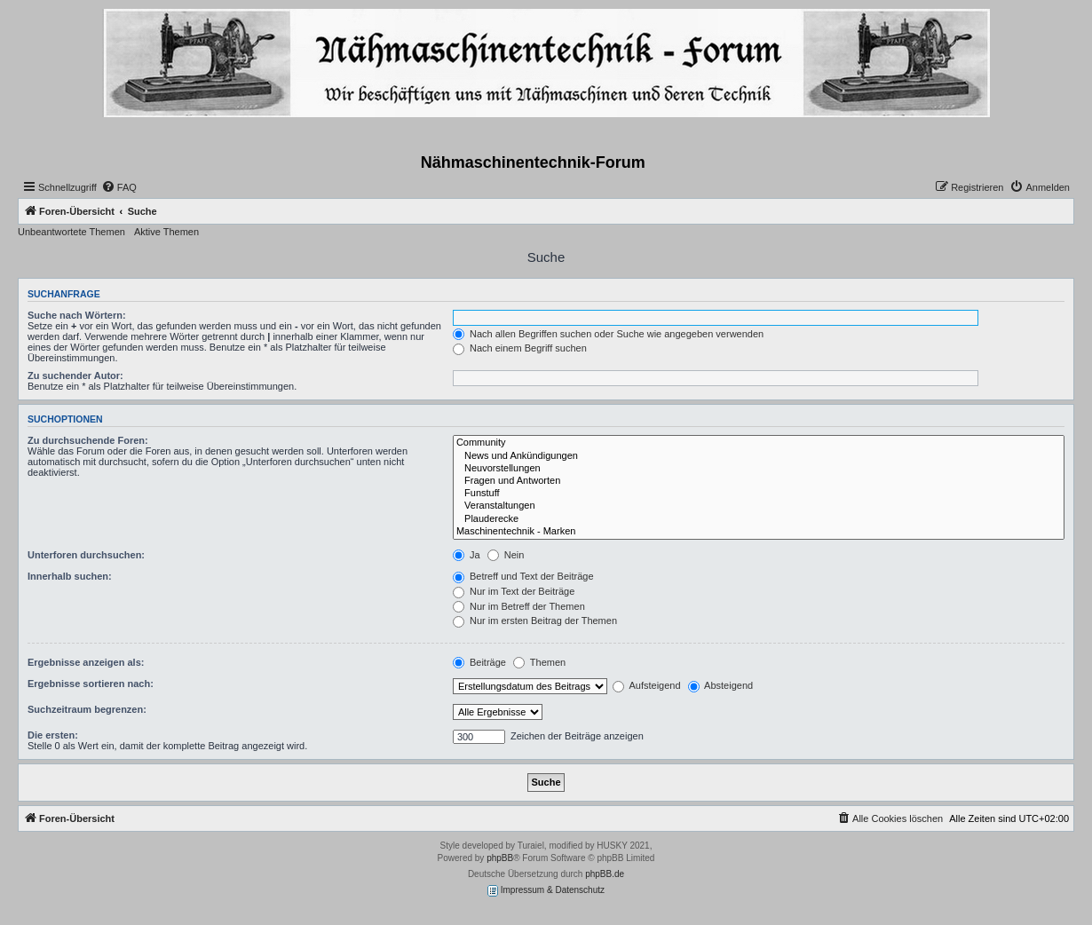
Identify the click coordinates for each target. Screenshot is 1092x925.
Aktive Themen (166, 231)
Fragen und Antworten (759, 481)
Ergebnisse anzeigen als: (86, 662)
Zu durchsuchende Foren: (88, 440)
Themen (539, 662)
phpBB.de (604, 874)
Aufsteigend (647, 685)
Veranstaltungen (759, 506)
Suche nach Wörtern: (77, 315)
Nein (506, 554)
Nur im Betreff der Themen (519, 606)
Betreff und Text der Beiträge (523, 576)
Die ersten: (53, 735)
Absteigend (721, 685)
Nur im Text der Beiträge (513, 591)
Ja (466, 554)
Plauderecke (759, 519)
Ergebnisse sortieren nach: (91, 683)
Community (759, 443)
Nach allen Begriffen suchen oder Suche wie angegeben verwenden (608, 333)
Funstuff (759, 493)
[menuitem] (119, 187)
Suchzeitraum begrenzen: (87, 709)
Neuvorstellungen (759, 468)
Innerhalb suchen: (70, 576)
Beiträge (479, 662)
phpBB (500, 858)
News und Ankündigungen (759, 456)
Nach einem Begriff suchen (520, 348)
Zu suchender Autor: (75, 375)
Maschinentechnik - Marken (759, 532)
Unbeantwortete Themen (71, 231)
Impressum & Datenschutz (546, 891)
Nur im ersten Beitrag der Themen (535, 620)
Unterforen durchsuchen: (86, 554)
